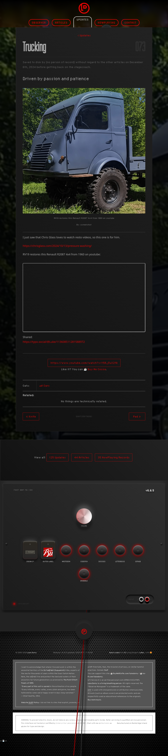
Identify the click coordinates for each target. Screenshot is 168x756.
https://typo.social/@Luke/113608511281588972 (54, 342)
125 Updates (57, 457)
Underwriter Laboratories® (67, 723)
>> (6, 741)
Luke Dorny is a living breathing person (105, 683)
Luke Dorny (32, 652)
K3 (125, 652)
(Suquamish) (59, 670)
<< (1, 741)
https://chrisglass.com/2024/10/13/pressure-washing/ (57, 246)
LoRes (141, 652)
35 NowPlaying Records (113, 457)
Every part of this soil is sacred (35, 686)
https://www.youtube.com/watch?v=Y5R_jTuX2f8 (84, 363)
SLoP (106, 670)
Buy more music (94, 700)
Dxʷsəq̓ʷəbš (49, 670)
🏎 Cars (44, 385)
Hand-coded (114, 652)
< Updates (84, 35)
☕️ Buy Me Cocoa (95, 369)
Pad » (137, 416)
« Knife (31, 416)
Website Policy (30, 702)
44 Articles (81, 457)
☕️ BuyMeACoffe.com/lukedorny (124, 673)
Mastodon (105, 723)
